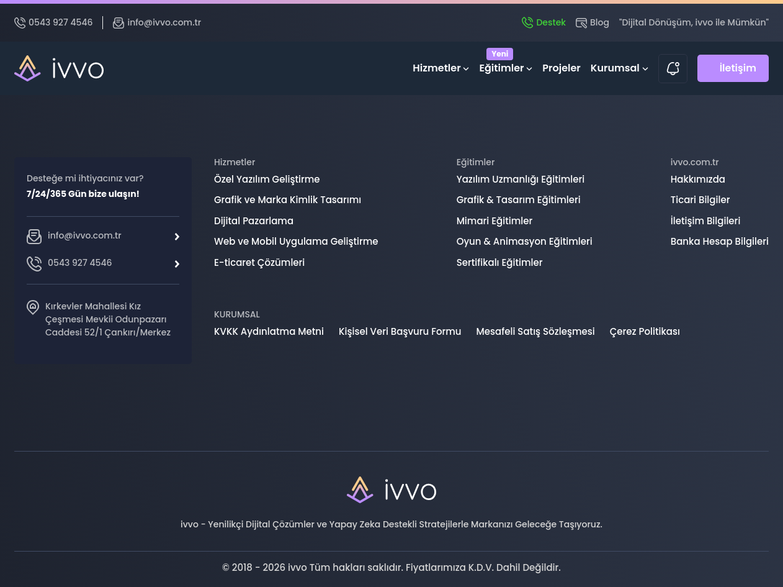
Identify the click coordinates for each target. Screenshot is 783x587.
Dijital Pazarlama (253, 220)
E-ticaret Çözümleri (259, 262)
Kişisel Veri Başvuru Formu (400, 331)
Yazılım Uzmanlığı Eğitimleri (521, 179)
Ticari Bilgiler (700, 199)
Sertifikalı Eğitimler (500, 262)
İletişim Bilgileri (706, 220)
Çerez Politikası (645, 331)
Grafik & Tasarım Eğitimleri (519, 199)
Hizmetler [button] (441, 68)
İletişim (738, 68)
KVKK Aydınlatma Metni (269, 331)
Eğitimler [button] (505, 65)
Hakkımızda (698, 179)
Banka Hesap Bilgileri (720, 241)
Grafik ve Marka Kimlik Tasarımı (287, 199)
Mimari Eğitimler (495, 220)
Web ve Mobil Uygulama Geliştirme (296, 241)
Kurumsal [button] (619, 68)
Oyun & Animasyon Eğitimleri (525, 241)
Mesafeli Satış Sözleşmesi (536, 331)
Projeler (561, 68)
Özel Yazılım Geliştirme (267, 179)
